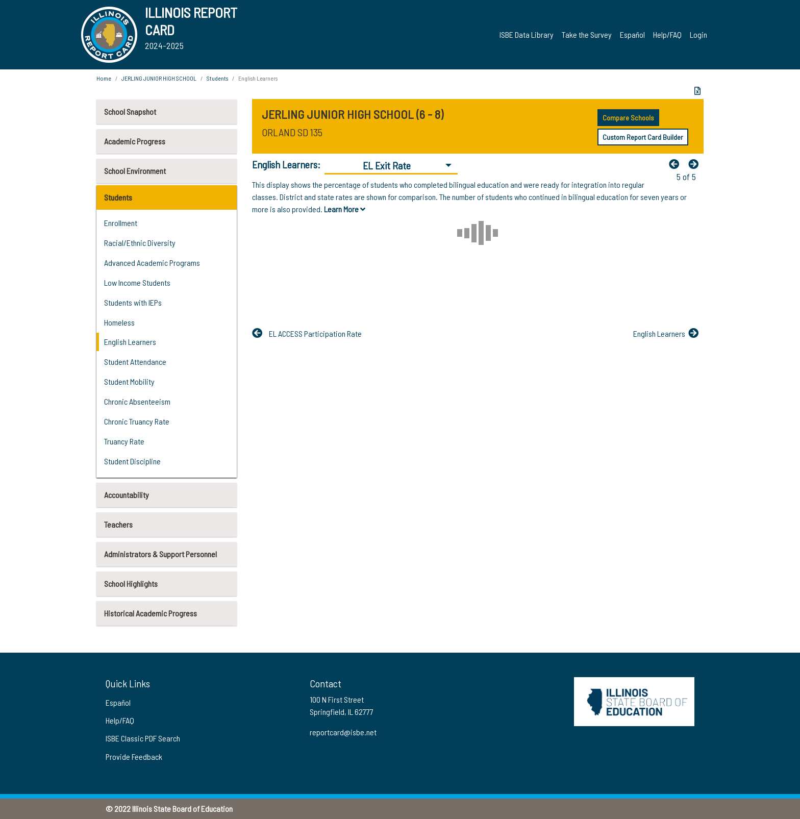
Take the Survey (587, 34)
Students (118, 197)
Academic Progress (134, 141)
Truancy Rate (124, 441)
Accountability (126, 495)
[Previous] (676, 164)
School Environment (135, 171)
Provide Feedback (134, 756)
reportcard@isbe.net (343, 732)
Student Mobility (129, 381)
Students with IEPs (133, 302)
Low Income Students (137, 282)
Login (698, 34)
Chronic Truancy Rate (136, 421)
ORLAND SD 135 (292, 132)
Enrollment (120, 223)
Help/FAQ (667, 34)
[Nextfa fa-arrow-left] (696, 164)
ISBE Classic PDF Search (143, 738)
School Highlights (131, 583)
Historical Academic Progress (150, 613)
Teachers (118, 524)
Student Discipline (132, 461)
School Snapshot (130, 111)
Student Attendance (135, 361)
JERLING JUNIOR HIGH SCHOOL (158, 78)
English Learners (130, 341)
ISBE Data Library (526, 34)
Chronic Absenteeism (137, 401)
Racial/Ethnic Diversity (140, 242)
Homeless (119, 322)
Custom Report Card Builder (643, 137)
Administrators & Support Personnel (160, 554)
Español (632, 34)
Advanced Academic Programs (152, 262)
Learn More (344, 209)
